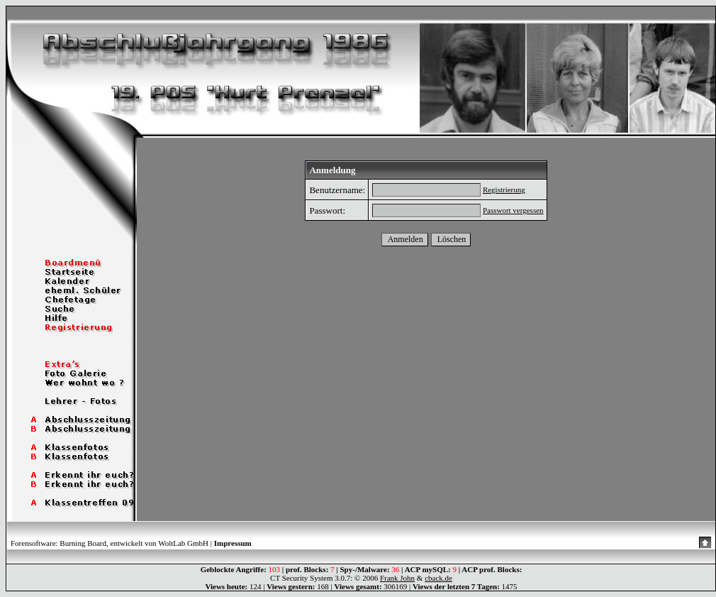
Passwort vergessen (513, 210)
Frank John (397, 578)
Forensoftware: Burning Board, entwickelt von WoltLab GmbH (109, 543)
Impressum (233, 543)
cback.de (438, 578)
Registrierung (504, 189)
